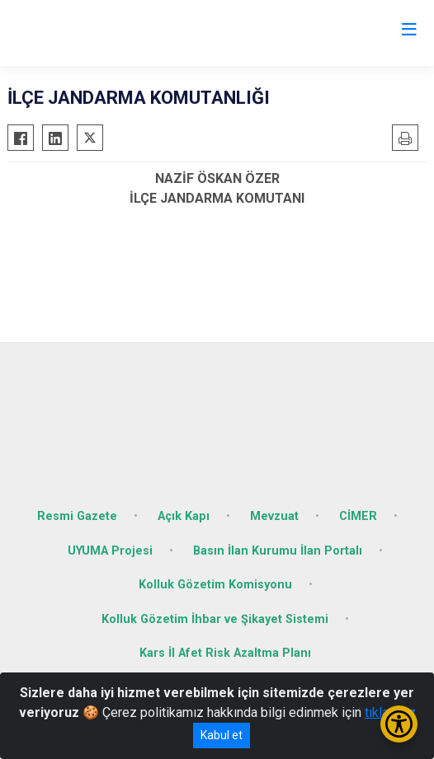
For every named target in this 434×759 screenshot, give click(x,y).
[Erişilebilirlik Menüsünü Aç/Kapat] (398, 724)
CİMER (358, 516)
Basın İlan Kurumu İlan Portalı (277, 551)
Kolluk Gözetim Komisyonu (215, 585)
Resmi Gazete (77, 516)
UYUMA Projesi (110, 551)
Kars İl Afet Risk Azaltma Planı (225, 653)
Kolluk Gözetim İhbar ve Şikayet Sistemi (214, 619)
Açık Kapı (184, 516)
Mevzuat (274, 516)
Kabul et (221, 735)
